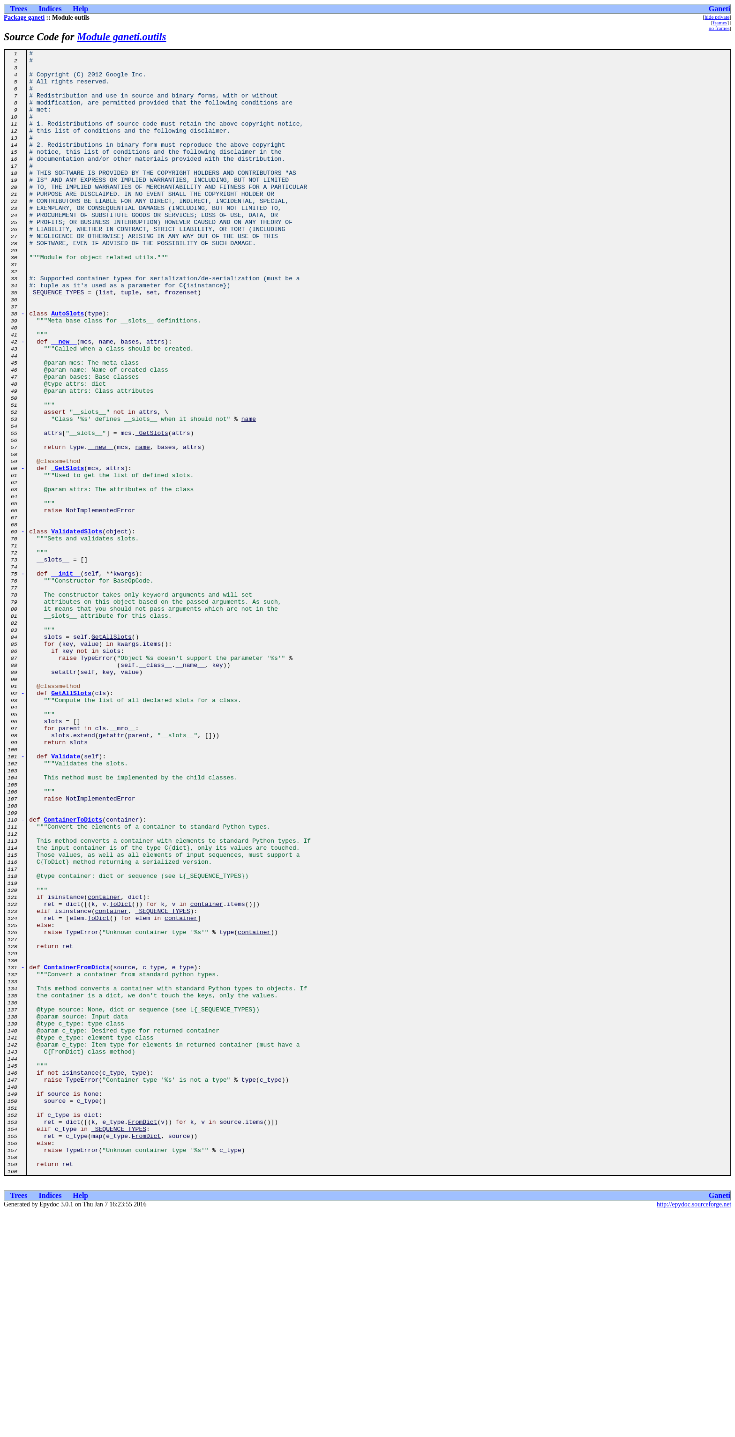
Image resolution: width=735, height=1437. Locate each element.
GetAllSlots (111, 754)
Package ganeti (24, 17)
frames (720, 22)
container (104, 1067)
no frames (719, 28)
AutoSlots (67, 366)
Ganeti (719, 9)
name (248, 493)
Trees (19, 9)
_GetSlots (151, 510)
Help (80, 9)
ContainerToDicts (73, 974)
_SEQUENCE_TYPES (56, 341)
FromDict (142, 1336)
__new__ (64, 400)
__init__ (65, 678)
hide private (717, 17)
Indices (49, 9)
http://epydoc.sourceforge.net (694, 1429)
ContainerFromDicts (77, 1151)
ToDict (121, 1075)
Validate (65, 898)
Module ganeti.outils (121, 37)
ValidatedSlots (76, 628)
